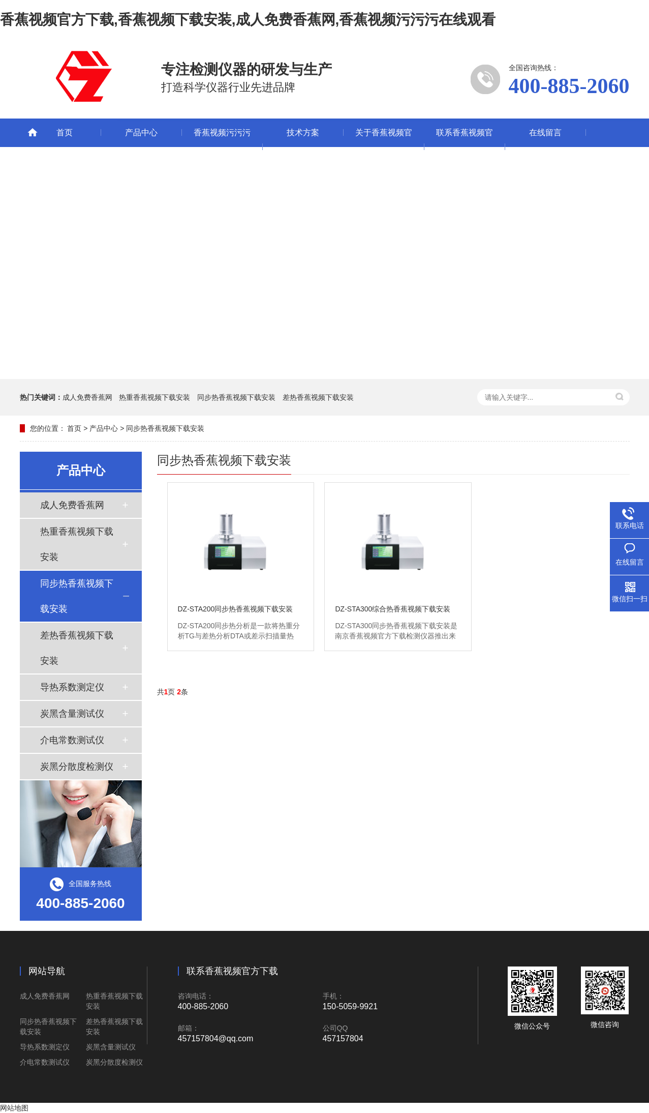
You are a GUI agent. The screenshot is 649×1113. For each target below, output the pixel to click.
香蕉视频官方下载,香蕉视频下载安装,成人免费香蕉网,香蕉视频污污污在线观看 (248, 19)
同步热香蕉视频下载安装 (236, 397)
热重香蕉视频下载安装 (154, 397)
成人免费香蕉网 (87, 397)
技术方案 (303, 132)
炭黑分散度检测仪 (76, 766)
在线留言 (545, 132)
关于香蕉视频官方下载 (383, 146)
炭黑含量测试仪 (72, 714)
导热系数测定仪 (72, 687)
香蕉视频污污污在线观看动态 (222, 146)
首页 (64, 132)
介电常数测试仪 (72, 740)
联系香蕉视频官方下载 (464, 146)
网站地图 (14, 1108)
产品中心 (141, 132)
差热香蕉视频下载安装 (318, 397)
